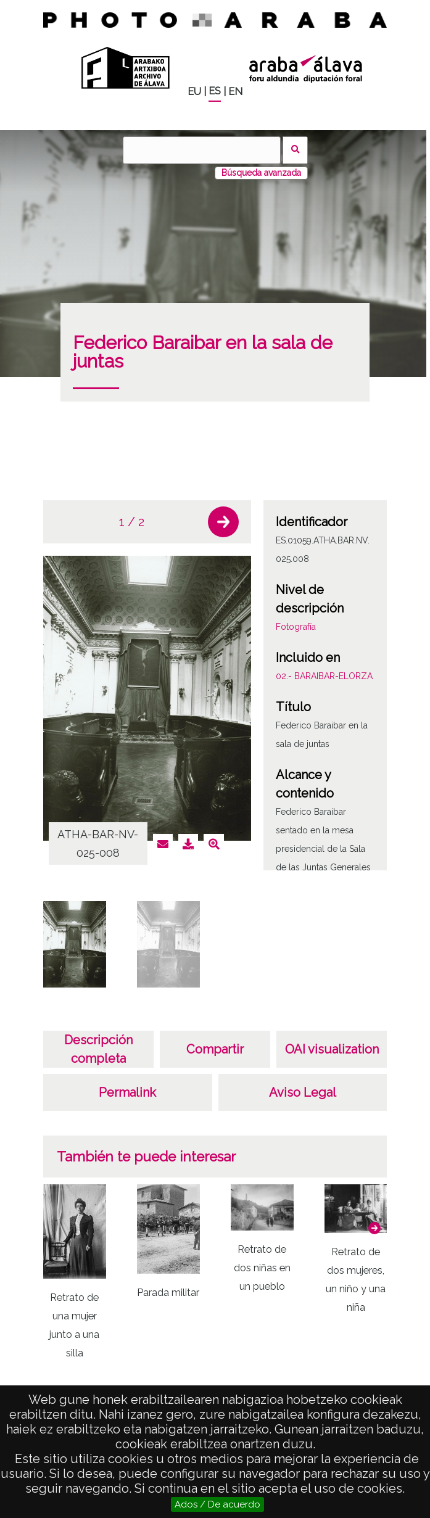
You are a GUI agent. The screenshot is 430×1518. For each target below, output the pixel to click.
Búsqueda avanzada (261, 173)
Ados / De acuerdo (217, 1504)
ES (215, 91)
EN (235, 91)
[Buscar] (202, 150)
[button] (223, 521)
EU (194, 91)
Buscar (295, 150)
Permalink (127, 1092)
